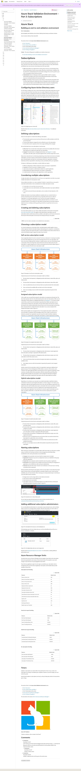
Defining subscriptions (71, 17)
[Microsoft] (2, 1)
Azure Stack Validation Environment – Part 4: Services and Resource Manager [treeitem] (9, 27)
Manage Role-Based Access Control (34, 550)
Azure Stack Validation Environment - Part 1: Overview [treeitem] (9, 50)
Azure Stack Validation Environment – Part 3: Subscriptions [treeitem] (8, 39)
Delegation (49, 152)
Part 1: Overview (26, 43)
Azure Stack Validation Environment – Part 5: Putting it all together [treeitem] (9, 23)
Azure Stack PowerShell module (27, 212)
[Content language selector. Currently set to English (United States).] (6, 769)
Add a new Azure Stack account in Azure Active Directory (38, 128)
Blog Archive (26, 9)
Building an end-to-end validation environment (71, 13)
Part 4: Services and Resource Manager (30, 48)
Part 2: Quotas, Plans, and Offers (29, 44)
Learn (22, 9)
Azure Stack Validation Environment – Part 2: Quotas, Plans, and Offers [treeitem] (9, 46)
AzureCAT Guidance (33, 9)
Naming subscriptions (71, 25)
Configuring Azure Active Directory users (71, 15)
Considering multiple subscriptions (71, 19)
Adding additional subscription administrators (72, 27)
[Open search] (76, 2)
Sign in (78, 1)
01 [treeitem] (3, 65)
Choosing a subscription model (72, 23)
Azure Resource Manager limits (72, 29)
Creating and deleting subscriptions (71, 22)
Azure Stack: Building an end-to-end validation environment (35, 54)
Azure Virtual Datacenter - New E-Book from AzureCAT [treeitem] (9, 42)
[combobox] (7, 11)
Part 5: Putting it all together (28, 49)
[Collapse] (14, 9)
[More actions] (59, 10)
